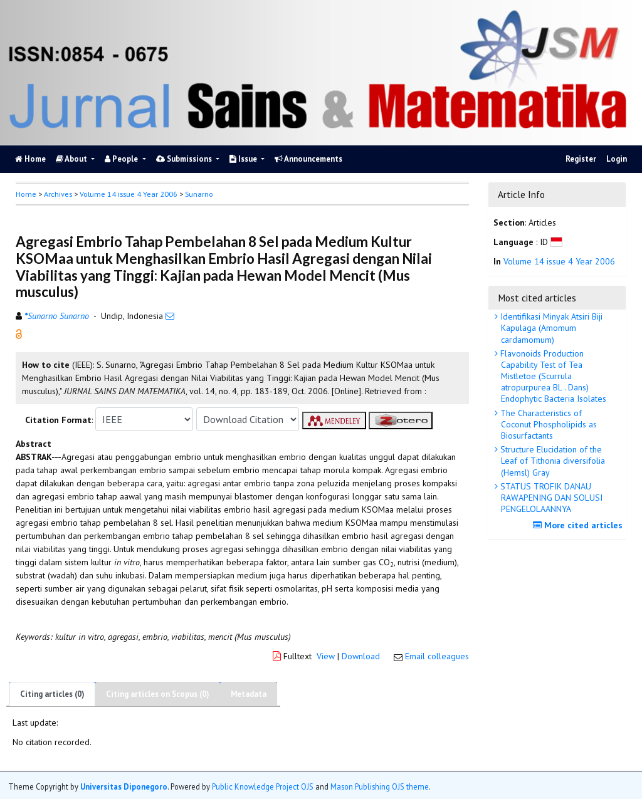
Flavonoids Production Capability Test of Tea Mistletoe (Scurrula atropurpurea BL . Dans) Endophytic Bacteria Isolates (552, 376)
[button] (19, 333)
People (122, 159)
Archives (58, 194)
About (72, 159)
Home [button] (26, 194)
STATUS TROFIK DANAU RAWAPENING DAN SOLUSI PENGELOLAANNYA (550, 497)
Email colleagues (437, 656)
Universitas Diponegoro (123, 786)
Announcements (308, 159)
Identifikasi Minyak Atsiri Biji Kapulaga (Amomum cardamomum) (550, 328)
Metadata (248, 694)
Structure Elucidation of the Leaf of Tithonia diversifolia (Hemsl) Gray (551, 461)
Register (581, 159)
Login (616, 159)
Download (361, 656)
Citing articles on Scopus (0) (157, 694)
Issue (244, 159)
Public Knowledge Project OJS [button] (262, 786)
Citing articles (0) (52, 694)
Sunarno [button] (199, 194)
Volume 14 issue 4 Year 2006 (128, 194)
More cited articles (579, 525)
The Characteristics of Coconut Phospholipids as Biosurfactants (547, 424)
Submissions (185, 159)
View (326, 656)
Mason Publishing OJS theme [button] (379, 786)
